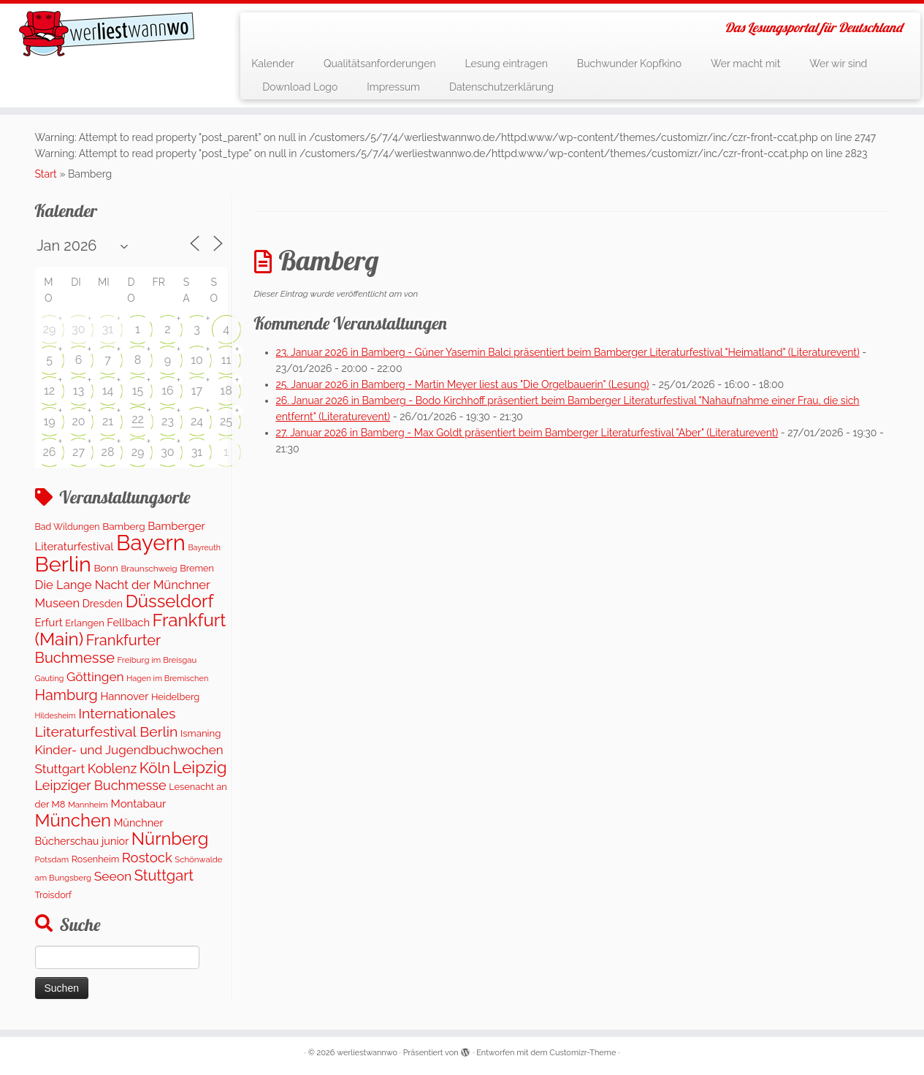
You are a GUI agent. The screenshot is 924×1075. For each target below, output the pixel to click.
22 (137, 419)
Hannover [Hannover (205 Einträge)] (124, 696)
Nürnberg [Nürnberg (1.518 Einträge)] (170, 839)
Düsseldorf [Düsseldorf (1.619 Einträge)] (170, 601)
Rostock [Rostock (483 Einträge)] (147, 857)
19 (49, 421)
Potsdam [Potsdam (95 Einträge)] (52, 859)
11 (226, 360)
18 (226, 391)
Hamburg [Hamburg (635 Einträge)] (66, 695)
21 (107, 421)
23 (167, 421)
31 (107, 329)
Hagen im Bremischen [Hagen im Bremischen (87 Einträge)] (167, 678)
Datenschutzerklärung (501, 87)
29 (49, 329)
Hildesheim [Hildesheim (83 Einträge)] (55, 716)
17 (196, 391)
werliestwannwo (367, 1052)
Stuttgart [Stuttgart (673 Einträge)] (164, 875)
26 (49, 452)
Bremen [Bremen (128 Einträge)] (197, 568)
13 (78, 391)
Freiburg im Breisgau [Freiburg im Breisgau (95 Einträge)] (157, 660)
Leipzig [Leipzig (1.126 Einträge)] (199, 767)
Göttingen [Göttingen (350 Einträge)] (95, 676)
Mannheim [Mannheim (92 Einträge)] (88, 804)
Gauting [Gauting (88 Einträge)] (49, 678)
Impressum (393, 87)
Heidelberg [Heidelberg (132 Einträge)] (175, 696)
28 (108, 452)
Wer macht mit (745, 63)
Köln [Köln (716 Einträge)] (155, 768)
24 (197, 421)
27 (78, 452)
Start (46, 174)
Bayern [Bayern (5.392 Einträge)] (151, 542)
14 (108, 391)
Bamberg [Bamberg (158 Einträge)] (123, 526)
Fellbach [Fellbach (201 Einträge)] (128, 622)
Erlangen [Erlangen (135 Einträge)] (84, 623)
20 (78, 421)
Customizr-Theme (582, 1052)
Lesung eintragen (506, 63)
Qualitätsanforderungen (380, 63)
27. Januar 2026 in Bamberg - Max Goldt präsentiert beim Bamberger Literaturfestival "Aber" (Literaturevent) (527, 432)
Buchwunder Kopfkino (629, 63)
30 (78, 329)
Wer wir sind (838, 63)
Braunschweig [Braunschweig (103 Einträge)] (149, 568)
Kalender (272, 63)
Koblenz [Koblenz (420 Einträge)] (112, 768)
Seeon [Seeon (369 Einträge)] (113, 876)
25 (226, 421)
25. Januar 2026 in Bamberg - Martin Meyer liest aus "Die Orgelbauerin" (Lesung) (462, 384)
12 (49, 391)
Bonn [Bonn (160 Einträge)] (105, 568)
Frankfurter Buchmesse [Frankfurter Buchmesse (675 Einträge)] (98, 648)
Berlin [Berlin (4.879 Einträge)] (63, 564)
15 (138, 391)
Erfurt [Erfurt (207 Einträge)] (49, 622)
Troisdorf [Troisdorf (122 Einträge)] (53, 894)
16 (167, 391)
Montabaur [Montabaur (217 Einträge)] (139, 803)
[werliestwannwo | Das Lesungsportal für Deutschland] (106, 33)
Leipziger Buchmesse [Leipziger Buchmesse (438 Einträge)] (101, 785)
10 (197, 360)
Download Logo (299, 87)
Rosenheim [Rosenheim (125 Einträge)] (95, 859)
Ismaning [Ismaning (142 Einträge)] (200, 733)
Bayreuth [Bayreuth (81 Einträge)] (204, 547)
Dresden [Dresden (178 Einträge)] (103, 603)
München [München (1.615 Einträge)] (73, 820)
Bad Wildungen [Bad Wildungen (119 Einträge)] (67, 526)
